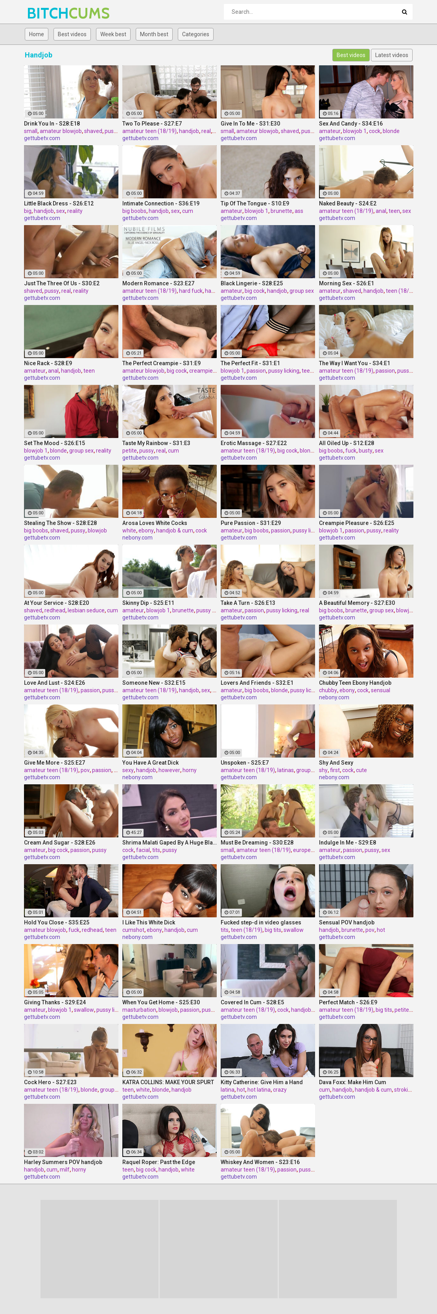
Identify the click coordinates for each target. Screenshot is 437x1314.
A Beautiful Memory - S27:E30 (357, 603)
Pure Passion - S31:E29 (251, 523)
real (206, 131)
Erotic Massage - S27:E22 (254, 443)
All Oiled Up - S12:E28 (346, 443)
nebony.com (137, 537)
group (107, 1090)
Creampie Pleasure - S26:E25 (356, 523)
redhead (54, 610)
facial (143, 850)
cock (374, 131)
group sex (301, 291)
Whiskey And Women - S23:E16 (260, 1162)
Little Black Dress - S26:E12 (59, 203)
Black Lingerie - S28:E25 (252, 283)
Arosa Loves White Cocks (154, 523)
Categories (195, 34)
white (129, 530)
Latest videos (391, 55)
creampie (201, 371)
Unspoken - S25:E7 (245, 763)
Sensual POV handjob (346, 922)
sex (60, 211)
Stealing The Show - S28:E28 (60, 523)
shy (323, 770)
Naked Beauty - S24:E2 (347, 203)
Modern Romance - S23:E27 (158, 283)
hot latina (259, 1090)
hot (381, 930)
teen (394, 211)
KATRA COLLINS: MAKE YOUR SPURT (168, 1082)
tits (156, 850)
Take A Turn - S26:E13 (248, 603)
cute (361, 770)
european (305, 850)
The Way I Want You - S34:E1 (354, 363)
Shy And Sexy (336, 763)
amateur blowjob (61, 131)
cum (187, 211)
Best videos (72, 34)
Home (36, 34)
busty (365, 450)
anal (381, 211)
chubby (328, 690)
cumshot (133, 930)
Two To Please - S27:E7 (152, 123)
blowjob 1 (355, 131)
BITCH (47, 13)
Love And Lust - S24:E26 (54, 683)
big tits (273, 930)
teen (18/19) (401, 291)
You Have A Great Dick (150, 763)
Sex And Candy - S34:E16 (351, 123)
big (27, 211)
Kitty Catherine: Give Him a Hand (262, 1082)
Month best (154, 34)
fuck (350, 450)
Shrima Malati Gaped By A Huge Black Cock (169, 842)
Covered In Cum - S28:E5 (252, 1002)
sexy (128, 770)
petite (129, 450)
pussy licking (283, 371)
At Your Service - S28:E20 (56, 603)
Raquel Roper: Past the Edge (158, 1162)
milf (65, 1169)
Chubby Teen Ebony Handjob (355, 683)
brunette (281, 211)
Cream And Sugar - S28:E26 (59, 842)
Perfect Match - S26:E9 (348, 1002)
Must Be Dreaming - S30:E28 (257, 842)
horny (190, 770)
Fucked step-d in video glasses (261, 922)
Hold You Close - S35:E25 (56, 922)
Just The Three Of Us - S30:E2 (62, 283)
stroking (404, 1090)
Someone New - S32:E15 (153, 683)
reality (75, 211)
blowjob (97, 530)
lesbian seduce (86, 610)
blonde (391, 131)
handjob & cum (174, 530)
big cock (255, 291)
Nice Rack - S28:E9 (48, 363)
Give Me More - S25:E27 (54, 763)
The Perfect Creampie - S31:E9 (161, 363)
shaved (93, 131)
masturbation (139, 1010)
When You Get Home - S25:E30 (161, 1002)
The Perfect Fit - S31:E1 (250, 363)
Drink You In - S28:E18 (52, 123)
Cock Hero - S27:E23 (50, 1082)
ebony (146, 530)
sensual (380, 690)
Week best (113, 34)
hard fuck (191, 291)
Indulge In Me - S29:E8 (347, 842)
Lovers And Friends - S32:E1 (257, 683)
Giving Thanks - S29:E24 (55, 1002)
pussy (308, 131)
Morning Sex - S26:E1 (346, 283)
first (335, 770)
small (30, 131)
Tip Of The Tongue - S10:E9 (255, 203)
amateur (330, 131)
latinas (285, 770)
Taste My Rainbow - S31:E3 (156, 443)
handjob (189, 131)
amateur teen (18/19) (149, 131)
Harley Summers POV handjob (63, 1162)
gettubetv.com (42, 138)
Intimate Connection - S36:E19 (160, 203)
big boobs (134, 211)
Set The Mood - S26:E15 (54, 443)
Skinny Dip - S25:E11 (148, 603)
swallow (294, 930)
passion (256, 371)
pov (85, 770)
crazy (280, 1090)
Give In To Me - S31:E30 (250, 123)
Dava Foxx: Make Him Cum (352, 1082)
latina (227, 1090)
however (169, 770)
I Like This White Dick (148, 922)
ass (299, 211)
